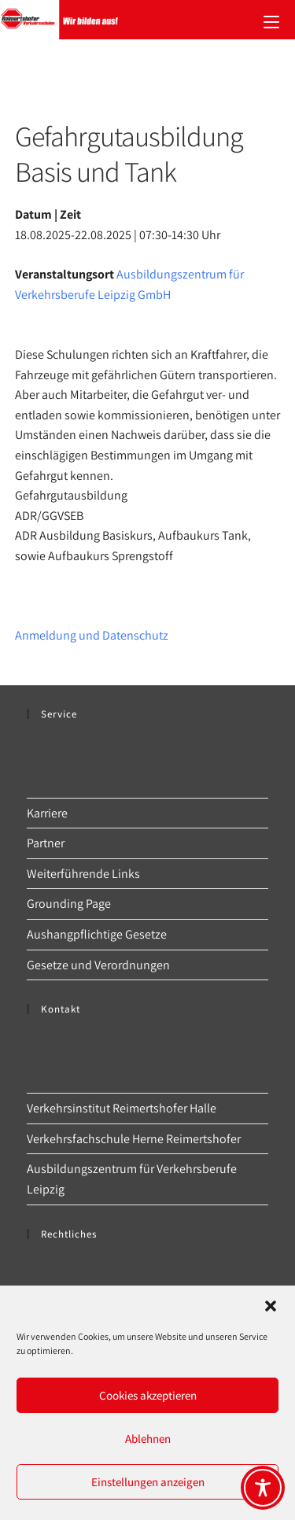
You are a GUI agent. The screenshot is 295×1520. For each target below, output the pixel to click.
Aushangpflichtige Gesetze (97, 934)
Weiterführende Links (83, 873)
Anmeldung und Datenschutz (91, 635)
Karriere (47, 813)
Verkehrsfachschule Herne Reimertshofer (134, 1139)
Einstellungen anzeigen (148, 1481)
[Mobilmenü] (271, 20)
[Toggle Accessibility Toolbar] (262, 1487)
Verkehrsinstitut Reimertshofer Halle (121, 1108)
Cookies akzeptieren (148, 1395)
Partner (46, 843)
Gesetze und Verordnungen (98, 965)
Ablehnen (148, 1438)
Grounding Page (69, 903)
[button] (270, 1306)
